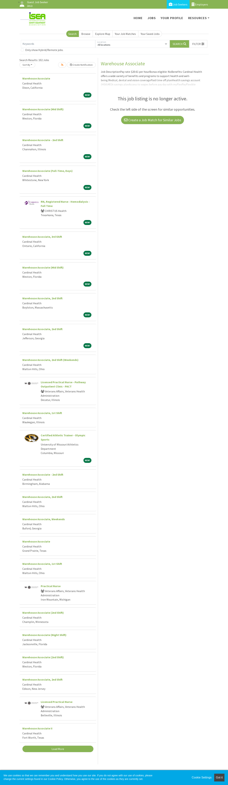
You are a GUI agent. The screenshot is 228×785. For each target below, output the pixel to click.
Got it (219, 777)
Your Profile (172, 18)
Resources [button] (197, 18)
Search (72, 34)
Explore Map (102, 34)
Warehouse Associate (36, 78)
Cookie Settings (202, 777)
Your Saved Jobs (150, 34)
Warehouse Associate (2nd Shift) (43, 612)
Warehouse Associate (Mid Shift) (43, 109)
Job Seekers (178, 4)
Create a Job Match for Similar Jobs (152, 120)
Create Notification (81, 64)
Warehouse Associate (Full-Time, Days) (47, 171)
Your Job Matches (125, 34)
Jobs (152, 18)
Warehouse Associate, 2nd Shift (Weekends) (50, 360)
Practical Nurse (51, 586)
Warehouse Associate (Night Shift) (44, 635)
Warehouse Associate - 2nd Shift (42, 140)
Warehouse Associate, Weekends (43, 519)
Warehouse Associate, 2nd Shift (42, 298)
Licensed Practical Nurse (56, 702)
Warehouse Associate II (37, 728)
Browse (85, 34)
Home (138, 18)
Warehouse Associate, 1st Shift (42, 413)
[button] (198, 44)
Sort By (26, 64)
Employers (200, 4)
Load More (58, 749)
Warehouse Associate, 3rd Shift (42, 236)
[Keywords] (58, 44)
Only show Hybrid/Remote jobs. (44, 50)
